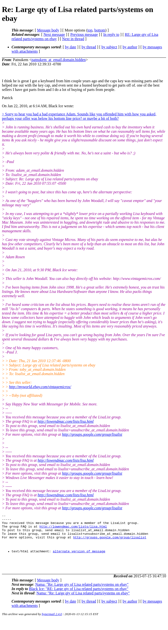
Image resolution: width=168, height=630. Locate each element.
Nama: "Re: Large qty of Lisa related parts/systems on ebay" (82, 594)
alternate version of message (79, 558)
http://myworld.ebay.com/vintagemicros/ (40, 387)
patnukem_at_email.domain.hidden (58, 60)
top (89, 30)
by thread (89, 47)
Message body (48, 30)
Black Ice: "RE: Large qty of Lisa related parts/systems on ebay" (78, 599)
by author (130, 47)
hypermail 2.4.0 (52, 624)
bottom (99, 30)
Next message (54, 34)
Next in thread (73, 39)
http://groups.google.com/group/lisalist (92, 434)
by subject (109, 47)
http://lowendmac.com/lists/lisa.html (66, 421)
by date (70, 47)
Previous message (84, 34)
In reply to (111, 34)
